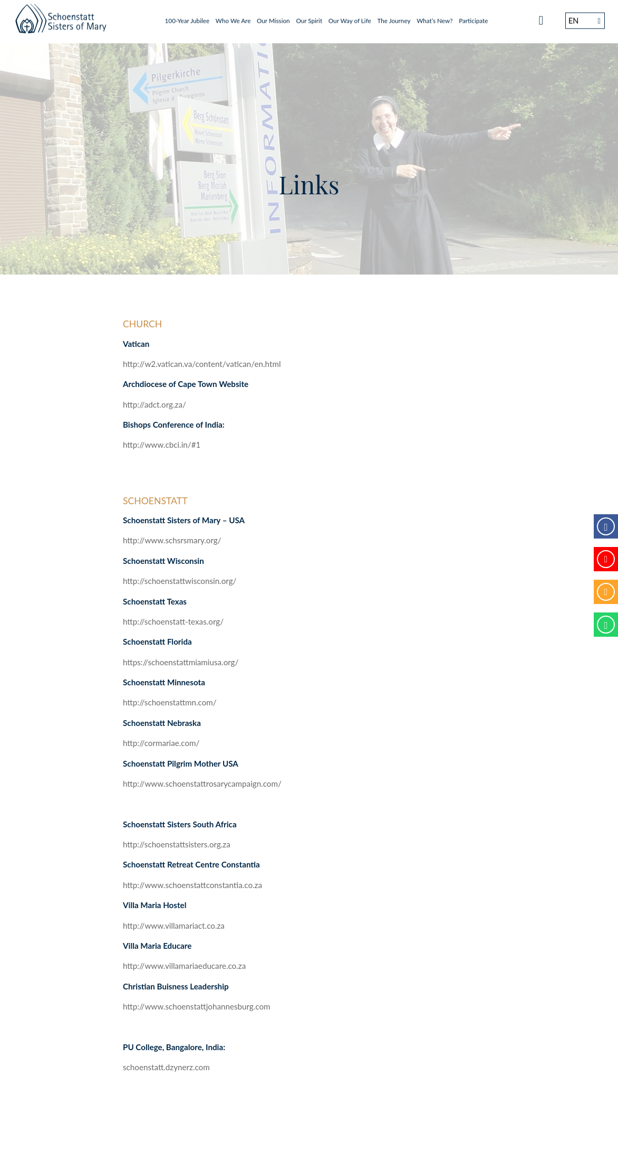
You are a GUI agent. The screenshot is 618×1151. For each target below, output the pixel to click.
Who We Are (233, 17)
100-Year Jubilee (187, 17)
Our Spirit (309, 17)
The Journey (393, 17)
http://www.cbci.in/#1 (161, 444)
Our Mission (273, 17)
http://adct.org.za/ (154, 404)
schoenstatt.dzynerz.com (166, 1067)
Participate (473, 17)
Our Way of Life (350, 17)
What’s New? (434, 17)
